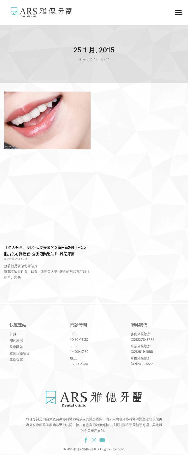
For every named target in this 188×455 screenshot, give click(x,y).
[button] (178, 12)
